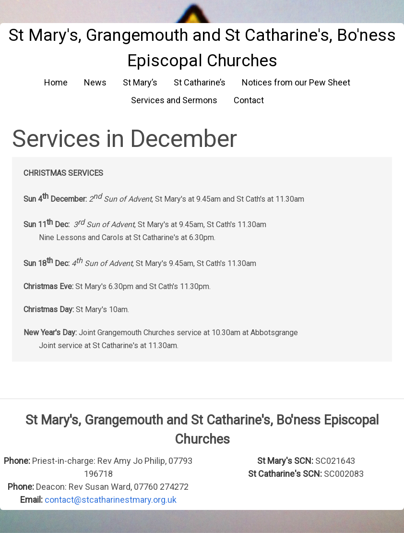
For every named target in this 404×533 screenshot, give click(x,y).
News (95, 82)
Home (56, 82)
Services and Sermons (174, 100)
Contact (249, 100)
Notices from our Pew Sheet (296, 82)
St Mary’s (140, 82)
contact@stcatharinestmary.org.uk (111, 500)
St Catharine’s (200, 82)
